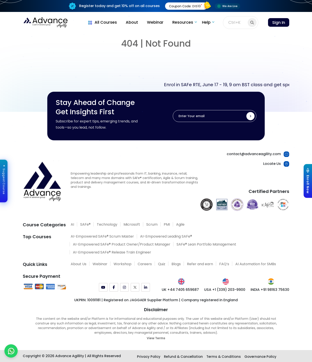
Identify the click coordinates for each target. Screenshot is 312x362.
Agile (180, 224)
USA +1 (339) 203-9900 (224, 289)
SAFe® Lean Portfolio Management (206, 244)
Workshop (122, 264)
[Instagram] (124, 287)
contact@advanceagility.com (254, 153)
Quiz (161, 264)
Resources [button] (182, 22)
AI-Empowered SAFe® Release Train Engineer (112, 252)
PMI (167, 224)
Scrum (152, 224)
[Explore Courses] (308, 181)
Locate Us (272, 163)
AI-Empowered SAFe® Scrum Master (102, 236)
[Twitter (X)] (135, 287)
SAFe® (85, 224)
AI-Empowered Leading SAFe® (166, 236)
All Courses (102, 22)
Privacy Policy (148, 356)
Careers (145, 264)
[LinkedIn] (145, 287)
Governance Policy (260, 356)
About (132, 22)
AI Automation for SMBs (255, 264)
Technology (107, 224)
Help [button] (206, 22)
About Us (78, 264)
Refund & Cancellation (183, 356)
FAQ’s (224, 264)
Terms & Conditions (223, 356)
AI (72, 224)
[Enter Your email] (214, 116)
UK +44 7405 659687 (180, 289)
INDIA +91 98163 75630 (270, 289)
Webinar (155, 22)
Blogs (176, 264)
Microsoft (132, 224)
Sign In (278, 22)
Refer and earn (200, 264)
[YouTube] (103, 287)
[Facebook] (113, 287)
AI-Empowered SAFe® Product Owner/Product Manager (121, 244)
